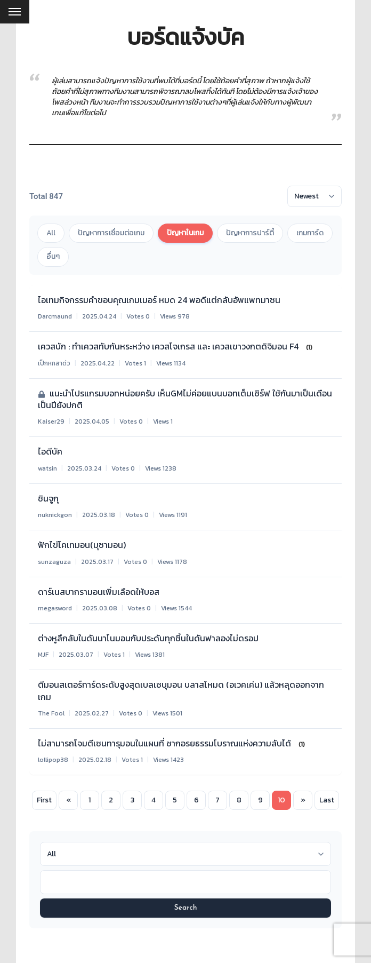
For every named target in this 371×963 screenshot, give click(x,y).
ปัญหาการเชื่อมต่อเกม (111, 232)
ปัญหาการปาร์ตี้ (250, 232)
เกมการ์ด (310, 232)
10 (281, 800)
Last (326, 800)
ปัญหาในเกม (185, 232)
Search (185, 908)
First (44, 800)
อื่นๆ (53, 256)
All (50, 232)
